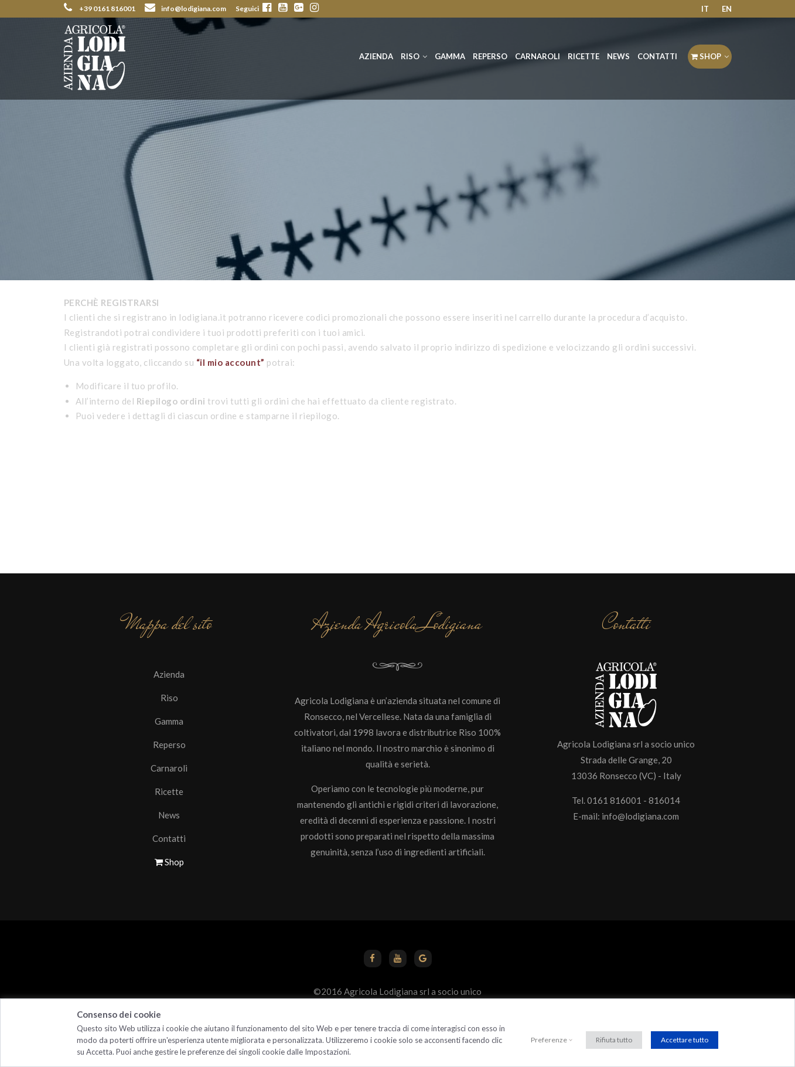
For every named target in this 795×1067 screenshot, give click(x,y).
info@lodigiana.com (640, 816)
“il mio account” (230, 362)
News (618, 56)
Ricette (583, 56)
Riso (410, 56)
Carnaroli (537, 56)
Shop (706, 56)
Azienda (376, 56)
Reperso (490, 56)
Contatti (657, 56)
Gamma (450, 56)
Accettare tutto (684, 1039)
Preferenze (549, 1039)
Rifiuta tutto (614, 1039)
